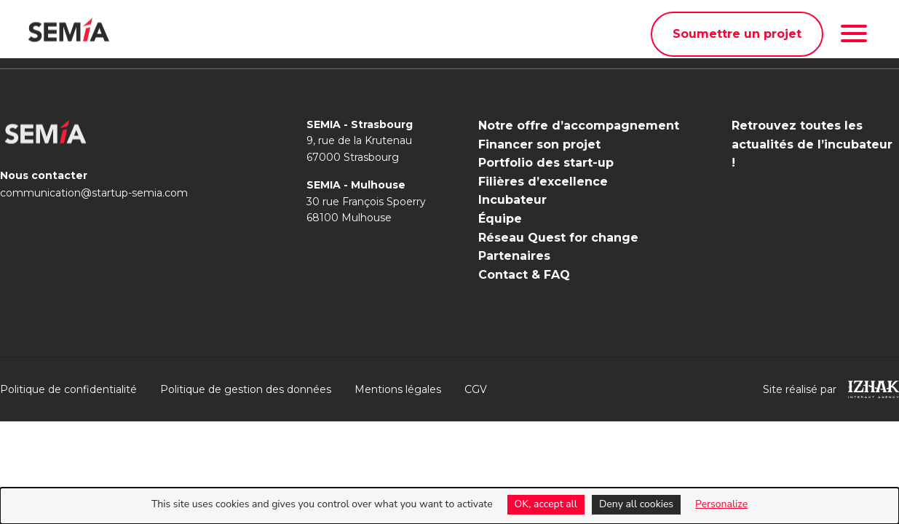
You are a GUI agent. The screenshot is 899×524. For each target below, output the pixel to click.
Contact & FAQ (524, 275)
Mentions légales (398, 389)
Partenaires (514, 256)
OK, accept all (546, 504)
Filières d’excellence (543, 181)
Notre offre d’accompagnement (578, 125)
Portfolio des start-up (546, 163)
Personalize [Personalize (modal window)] (721, 504)
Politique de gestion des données (245, 389)
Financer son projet (539, 144)
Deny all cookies (636, 504)
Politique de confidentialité (68, 389)
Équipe (500, 219)
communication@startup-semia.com (94, 192)
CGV (475, 389)
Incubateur (512, 200)
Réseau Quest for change (558, 238)
